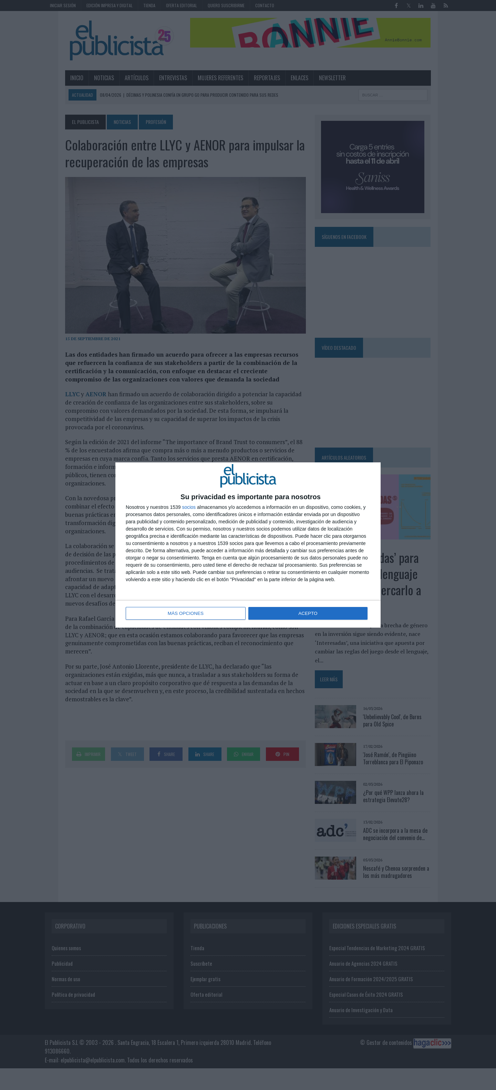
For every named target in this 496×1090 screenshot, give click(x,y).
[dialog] (248, 545)
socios (189, 507)
